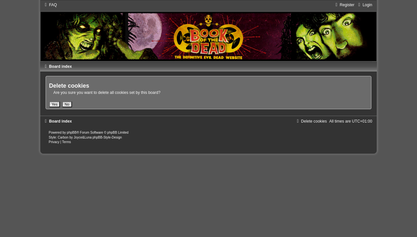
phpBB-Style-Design (107, 137)
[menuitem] (50, 5)
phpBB (72, 132)
